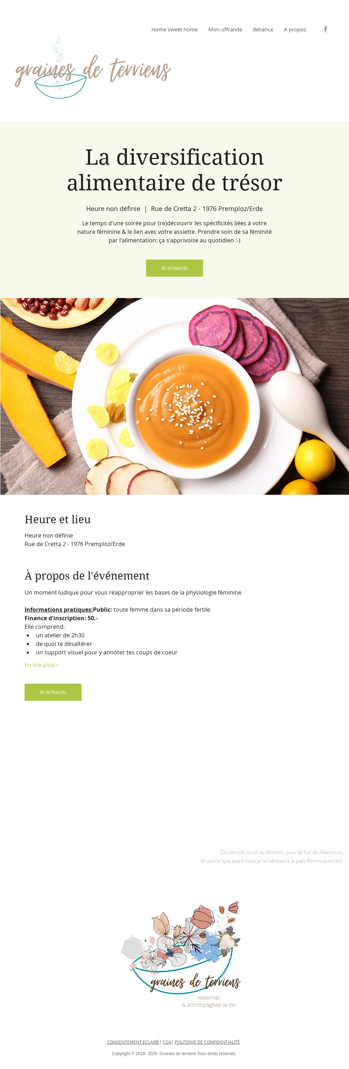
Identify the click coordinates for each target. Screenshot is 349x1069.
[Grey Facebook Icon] (325, 29)
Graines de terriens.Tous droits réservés (196, 1053)
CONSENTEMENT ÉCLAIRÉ (133, 1042)
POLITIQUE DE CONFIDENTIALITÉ (207, 1042)
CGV (167, 1042)
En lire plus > (42, 665)
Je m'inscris (174, 268)
